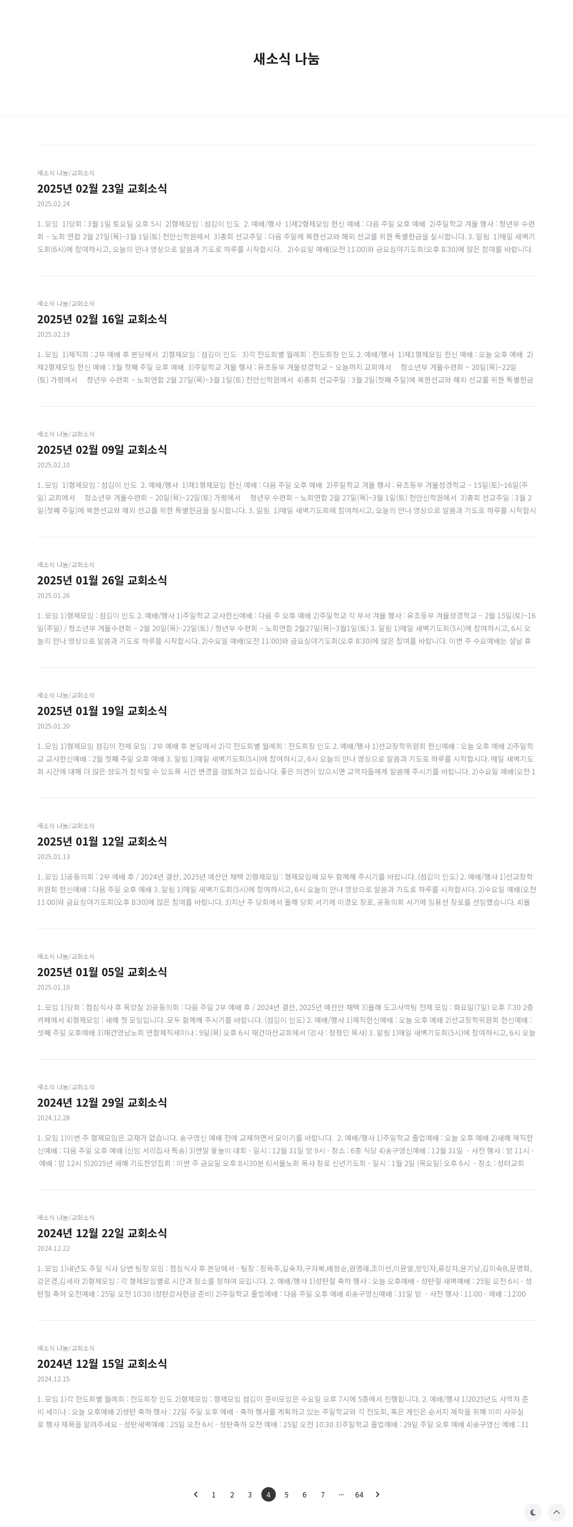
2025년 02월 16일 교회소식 (102, 318)
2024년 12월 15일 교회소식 (102, 1363)
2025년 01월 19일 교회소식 (102, 710)
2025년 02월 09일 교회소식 (102, 449)
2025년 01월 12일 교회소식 (102, 841)
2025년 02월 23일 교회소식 (102, 188)
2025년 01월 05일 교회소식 (102, 971)
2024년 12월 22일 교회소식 (102, 1232)
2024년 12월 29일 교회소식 (102, 1102)
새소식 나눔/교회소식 (66, 172)
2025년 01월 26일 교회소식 (102, 580)
